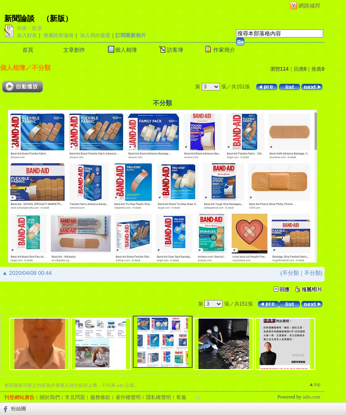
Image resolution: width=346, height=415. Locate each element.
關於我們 (50, 397)
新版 (57, 18)
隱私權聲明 (158, 397)
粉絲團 (18, 409)
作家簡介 (224, 50)
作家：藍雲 (29, 28)
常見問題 (75, 397)
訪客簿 (175, 50)
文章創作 (74, 50)
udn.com (311, 397)
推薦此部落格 (58, 35)
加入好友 (27, 35)
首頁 (27, 50)
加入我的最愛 (95, 35)
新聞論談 (19, 18)
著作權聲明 (128, 397)
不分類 (41, 67)
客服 (181, 397)
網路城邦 (309, 6)
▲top (314, 384)
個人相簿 (126, 50)
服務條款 (100, 397)
